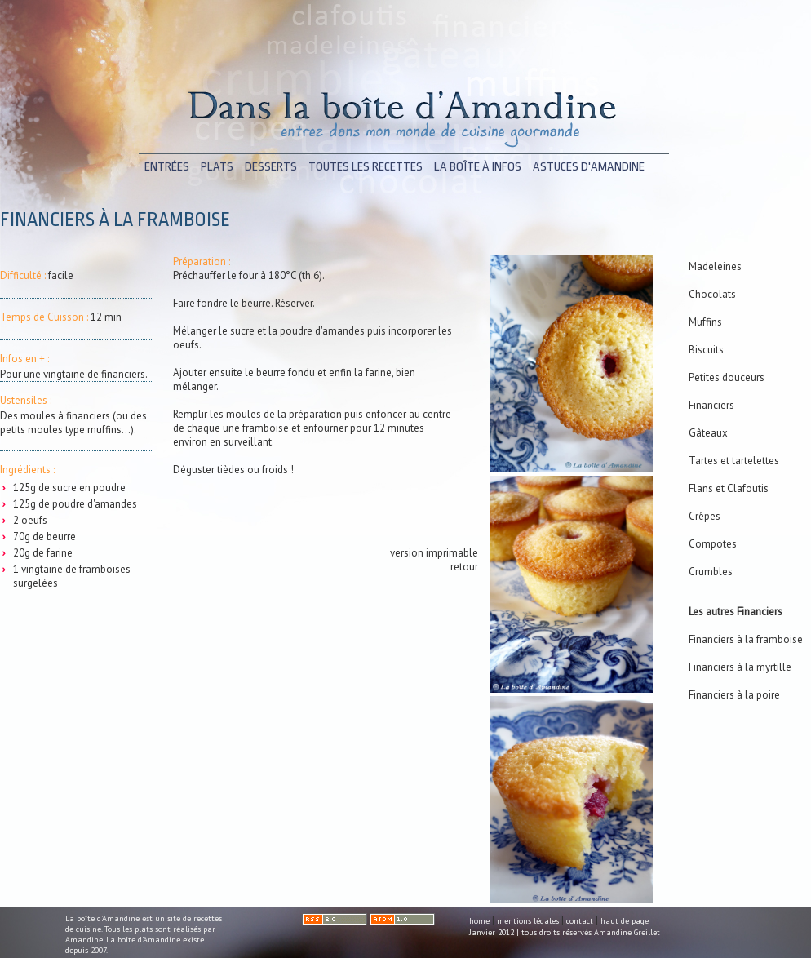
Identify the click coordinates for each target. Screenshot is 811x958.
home (479, 921)
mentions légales (528, 921)
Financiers (711, 405)
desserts (271, 167)
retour (464, 567)
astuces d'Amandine (589, 167)
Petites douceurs (726, 377)
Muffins (705, 322)
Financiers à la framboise (746, 639)
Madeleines (715, 266)
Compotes (713, 544)
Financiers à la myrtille (740, 667)
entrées (166, 167)
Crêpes (704, 516)
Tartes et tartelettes (734, 461)
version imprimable (434, 553)
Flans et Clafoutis (729, 488)
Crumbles (711, 572)
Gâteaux (708, 433)
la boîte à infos (477, 167)
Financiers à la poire (734, 695)
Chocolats (712, 294)
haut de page (624, 921)
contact (579, 921)
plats (217, 167)
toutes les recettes (365, 167)
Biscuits (706, 350)
